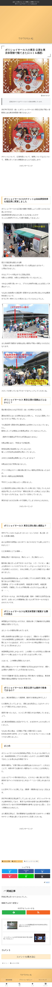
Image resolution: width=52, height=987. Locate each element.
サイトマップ (43, 979)
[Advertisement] (26, 21)
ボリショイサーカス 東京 (31, 861)
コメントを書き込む (26, 956)
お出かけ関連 (6, 861)
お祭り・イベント (17, 861)
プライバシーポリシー (26, 979)
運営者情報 (9, 979)
